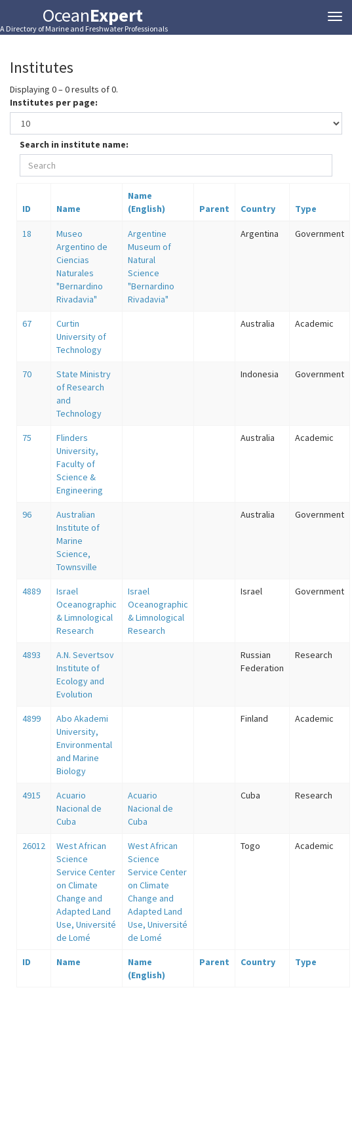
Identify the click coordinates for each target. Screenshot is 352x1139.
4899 (31, 718)
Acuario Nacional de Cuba (79, 808)
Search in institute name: (74, 144)
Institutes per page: (54, 102)
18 (26, 233)
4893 (31, 655)
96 (26, 514)
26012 (33, 846)
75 (26, 438)
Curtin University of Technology (81, 337)
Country (258, 209)
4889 (31, 591)
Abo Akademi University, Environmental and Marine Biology (84, 745)
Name (68, 209)
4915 (31, 795)
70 (26, 374)
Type (306, 209)
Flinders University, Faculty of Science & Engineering (79, 464)
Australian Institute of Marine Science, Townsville (78, 540)
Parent (214, 209)
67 (26, 323)
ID (26, 209)
